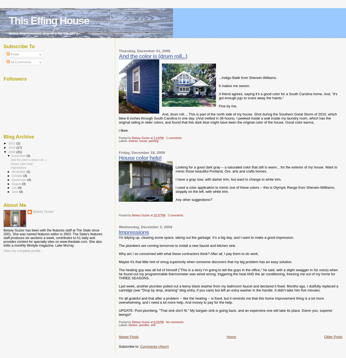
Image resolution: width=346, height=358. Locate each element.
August (17, 183)
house (143, 141)
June (15, 191)
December (19, 155)
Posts (12, 54)
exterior (133, 141)
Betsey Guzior (43, 212)
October (18, 175)
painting (153, 141)
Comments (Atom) (154, 346)
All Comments (18, 62)
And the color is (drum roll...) (153, 56)
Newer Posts (129, 337)
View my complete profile (22, 251)
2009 (12, 152)
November (19, 171)
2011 (12, 143)
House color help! (140, 158)
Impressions (134, 232)
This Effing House (49, 20)
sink (153, 325)
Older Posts (333, 337)
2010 (12, 147)
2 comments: (174, 138)
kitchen (133, 325)
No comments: (175, 322)
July (15, 187)
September (20, 179)
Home (231, 337)
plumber (144, 325)
